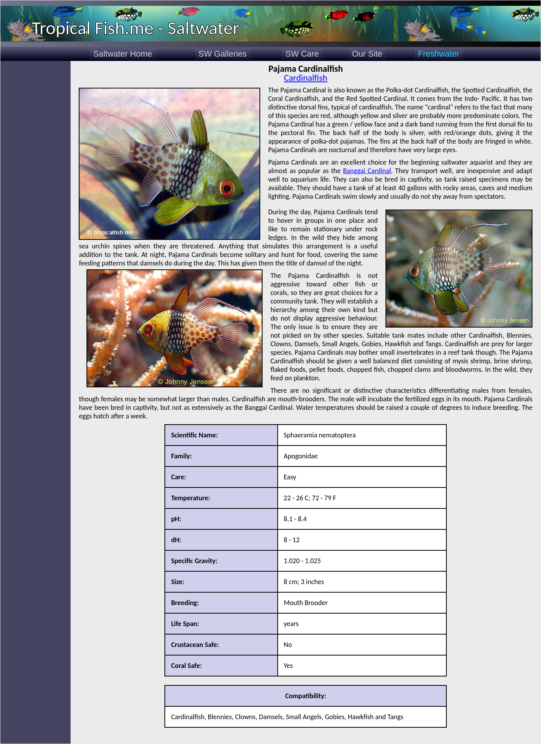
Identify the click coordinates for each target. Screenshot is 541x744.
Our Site (367, 54)
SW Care (302, 54)
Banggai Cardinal (367, 170)
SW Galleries (223, 54)
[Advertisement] (36, 177)
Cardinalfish (305, 77)
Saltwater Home (122, 54)
